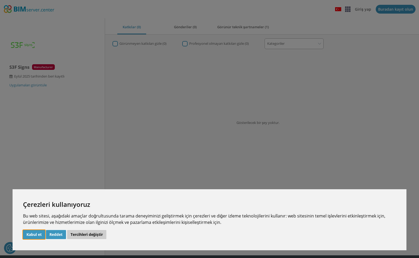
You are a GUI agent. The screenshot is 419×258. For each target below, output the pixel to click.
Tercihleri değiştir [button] (87, 234)
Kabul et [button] (34, 234)
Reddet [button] (56, 234)
